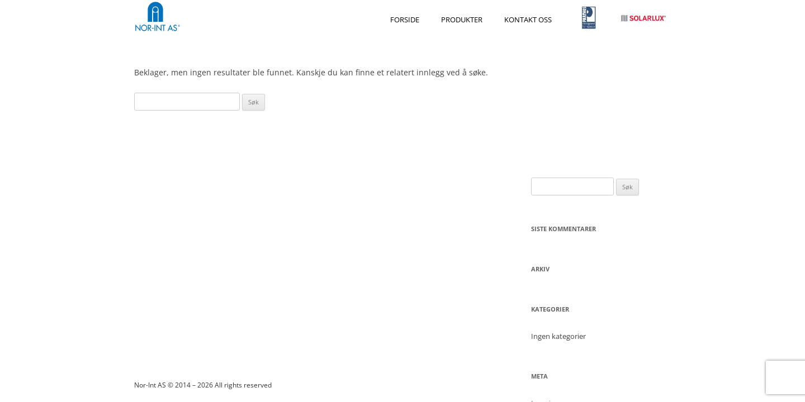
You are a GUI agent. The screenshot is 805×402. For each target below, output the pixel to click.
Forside (404, 20)
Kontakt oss (528, 20)
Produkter (461, 20)
